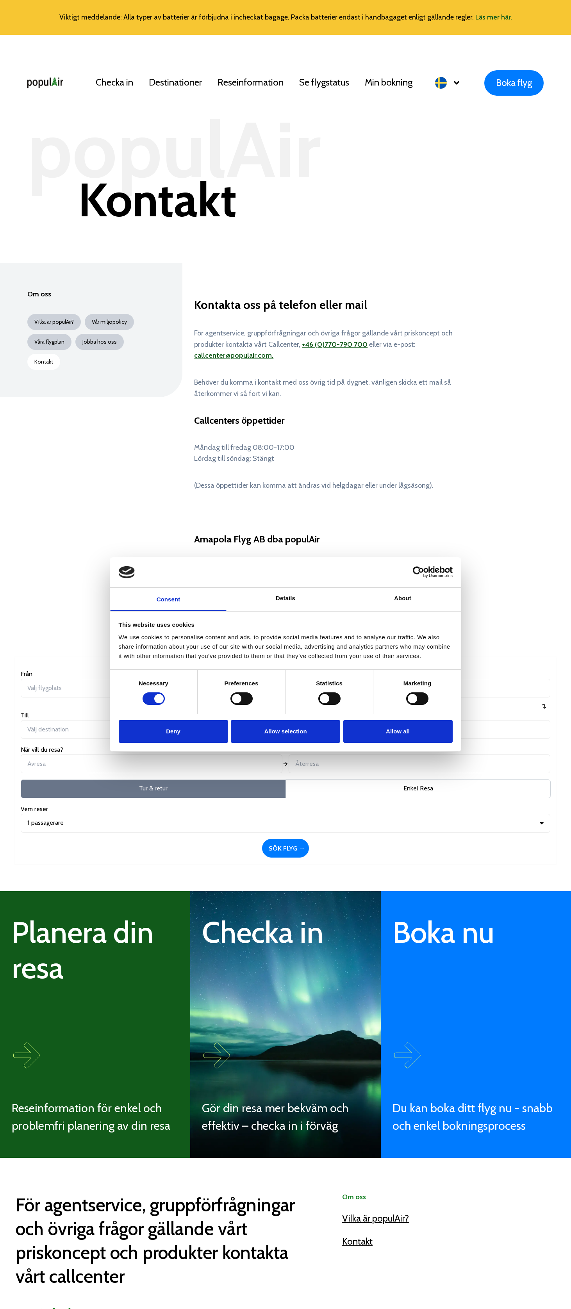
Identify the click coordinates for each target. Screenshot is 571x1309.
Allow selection (285, 731)
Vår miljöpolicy (109, 321)
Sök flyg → (509, 687)
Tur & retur (63, 722)
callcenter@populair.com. (233, 355)
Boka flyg (514, 82)
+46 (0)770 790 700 (100, 1196)
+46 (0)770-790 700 (335, 344)
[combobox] (61, 688)
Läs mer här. (493, 17)
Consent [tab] (168, 599)
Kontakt (357, 1121)
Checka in (114, 82)
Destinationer (175, 82)
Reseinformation (251, 82)
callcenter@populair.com (110, 1220)
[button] (452, 83)
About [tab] (402, 598)
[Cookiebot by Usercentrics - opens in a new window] (418, 572)
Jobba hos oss (99, 341)
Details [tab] (285, 598)
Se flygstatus (324, 82)
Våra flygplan (49, 341)
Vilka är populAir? (54, 321)
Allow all (398, 731)
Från (26, 674)
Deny (173, 731)
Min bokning (388, 82)
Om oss (39, 294)
